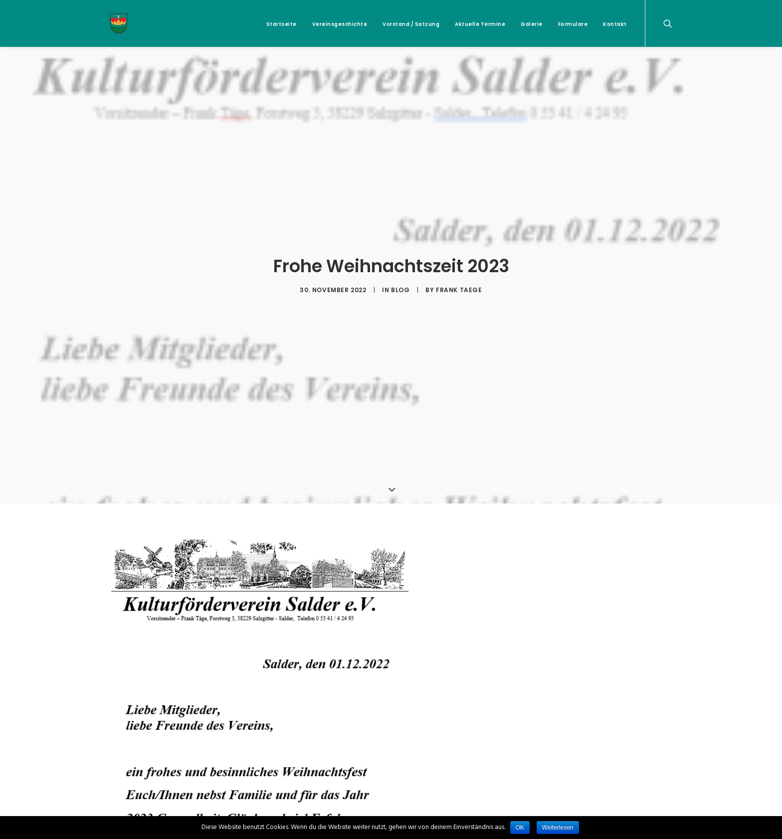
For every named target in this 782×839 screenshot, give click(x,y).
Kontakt (615, 24)
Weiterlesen (558, 827)
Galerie (532, 24)
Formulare (573, 24)
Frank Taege (459, 286)
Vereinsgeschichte (340, 24)
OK (520, 827)
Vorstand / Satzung (411, 24)
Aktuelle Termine (480, 24)
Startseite (281, 24)
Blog (400, 286)
